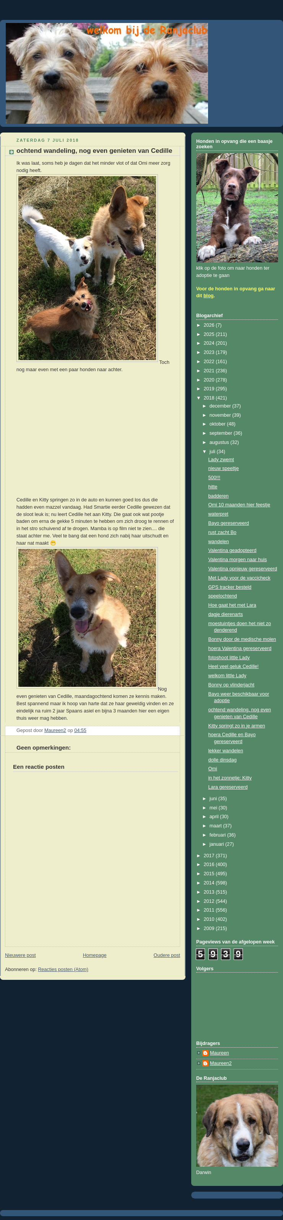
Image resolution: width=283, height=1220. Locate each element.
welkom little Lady (227, 675)
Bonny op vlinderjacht (231, 685)
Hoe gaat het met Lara (232, 605)
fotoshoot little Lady (229, 657)
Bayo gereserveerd (228, 523)
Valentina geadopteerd (232, 550)
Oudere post (167, 955)
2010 (210, 919)
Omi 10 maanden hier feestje (239, 505)
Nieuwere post (20, 955)
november (221, 415)
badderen (218, 496)
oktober (218, 424)
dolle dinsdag (222, 760)
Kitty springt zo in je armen (236, 726)
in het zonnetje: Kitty (230, 778)
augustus (220, 442)
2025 (210, 334)
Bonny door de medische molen (242, 639)
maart (216, 826)
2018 (210, 398)
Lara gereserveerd (228, 787)
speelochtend (222, 596)
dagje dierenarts (225, 614)
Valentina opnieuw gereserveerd (242, 569)
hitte (213, 487)
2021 (210, 370)
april (215, 816)
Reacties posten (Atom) (63, 969)
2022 (210, 361)
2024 (210, 343)
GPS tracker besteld (230, 587)
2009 (210, 928)
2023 (210, 352)
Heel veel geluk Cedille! (233, 666)
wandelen (218, 541)
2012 (210, 901)
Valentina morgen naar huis (237, 559)
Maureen (219, 1053)
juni (214, 798)
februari (218, 835)
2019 (210, 388)
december (221, 406)
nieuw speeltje (223, 468)
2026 (210, 325)
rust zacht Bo (222, 532)
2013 (210, 892)
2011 (210, 910)
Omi (212, 768)
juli (213, 451)
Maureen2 (221, 1063)
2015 (210, 873)
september (222, 433)
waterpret (218, 514)
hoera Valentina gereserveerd (240, 648)
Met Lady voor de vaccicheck (239, 578)
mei (214, 808)
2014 (210, 883)
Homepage (95, 955)
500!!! (214, 477)
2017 (210, 855)
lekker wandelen (225, 750)
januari (217, 844)
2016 (210, 864)
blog (208, 295)
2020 (210, 380)
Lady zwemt (221, 459)
